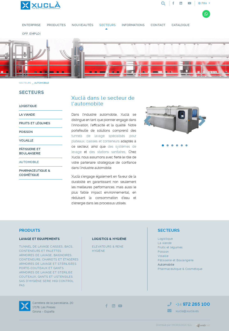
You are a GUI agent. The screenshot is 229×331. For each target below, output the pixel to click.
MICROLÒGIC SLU (182, 325)
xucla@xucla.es (187, 311)
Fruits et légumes (34, 123)
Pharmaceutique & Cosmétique (34, 173)
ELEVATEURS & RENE (108, 246)
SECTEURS (25, 83)
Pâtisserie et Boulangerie (30, 151)
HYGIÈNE (98, 250)
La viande (27, 114)
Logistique (28, 106)
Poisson (26, 132)
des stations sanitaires (107, 152)
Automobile (29, 162)
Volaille (26, 140)
